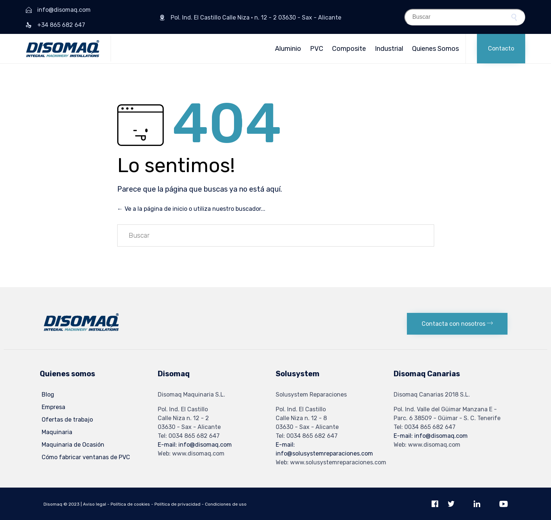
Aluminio (288, 49)
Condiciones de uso (226, 504)
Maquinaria (57, 432)
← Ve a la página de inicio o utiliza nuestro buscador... (191, 208)
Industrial (389, 49)
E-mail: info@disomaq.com (195, 444)
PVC (316, 49)
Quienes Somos (435, 49)
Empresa (53, 407)
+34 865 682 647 (61, 24)
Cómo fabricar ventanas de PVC (86, 457)
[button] (501, 48)
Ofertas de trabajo (67, 419)
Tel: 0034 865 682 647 (189, 435)
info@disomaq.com (64, 9)
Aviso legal (94, 504)
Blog (48, 394)
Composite (349, 49)
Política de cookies (130, 504)
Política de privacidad (177, 504)
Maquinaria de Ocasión (73, 444)
